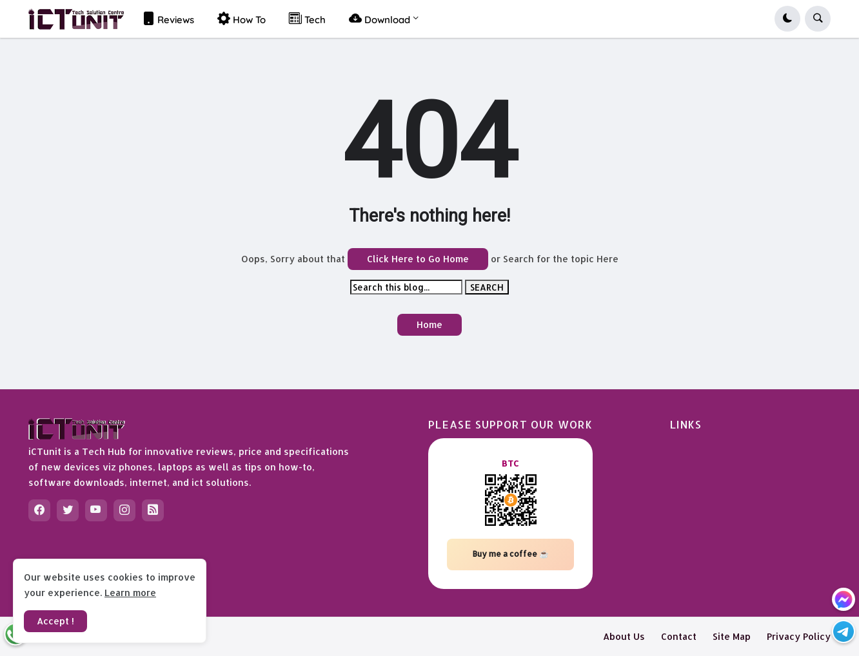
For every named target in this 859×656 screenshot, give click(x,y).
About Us (624, 636)
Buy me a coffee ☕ (511, 554)
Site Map (732, 636)
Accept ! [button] (55, 620)
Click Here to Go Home (418, 258)
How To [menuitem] (241, 18)
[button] (787, 19)
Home (429, 324)
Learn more (130, 592)
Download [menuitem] (379, 18)
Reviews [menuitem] (168, 18)
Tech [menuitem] (307, 18)
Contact (678, 636)
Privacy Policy (799, 636)
